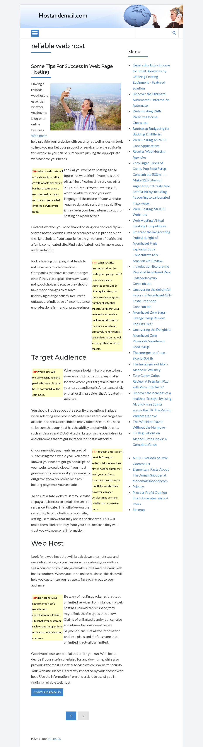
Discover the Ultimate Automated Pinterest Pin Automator (151, 99)
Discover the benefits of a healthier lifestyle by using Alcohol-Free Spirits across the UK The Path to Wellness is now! (152, 404)
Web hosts (39, 136)
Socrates (54, 738)
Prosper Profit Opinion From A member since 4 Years (150, 498)
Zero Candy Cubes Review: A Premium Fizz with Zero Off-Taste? (151, 381)
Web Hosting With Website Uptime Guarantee (147, 117)
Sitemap (139, 509)
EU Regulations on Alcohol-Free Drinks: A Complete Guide (150, 438)
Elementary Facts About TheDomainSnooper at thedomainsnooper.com (151, 475)
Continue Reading (47, 692)
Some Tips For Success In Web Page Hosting (72, 69)
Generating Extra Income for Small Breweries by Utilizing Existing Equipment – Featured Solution (151, 76)
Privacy (138, 486)
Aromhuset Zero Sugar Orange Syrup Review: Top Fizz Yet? (149, 318)
